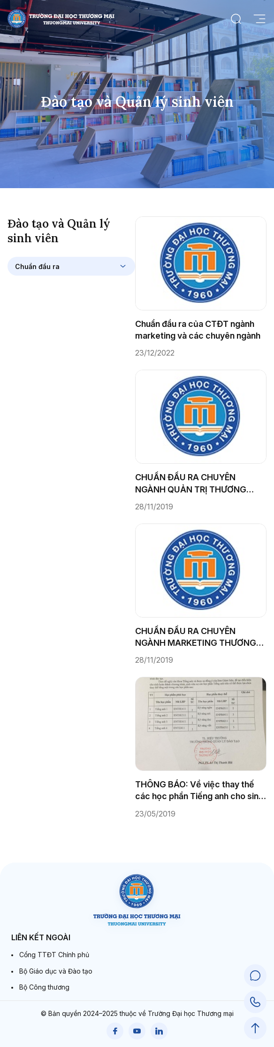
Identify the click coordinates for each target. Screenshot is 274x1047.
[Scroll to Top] (255, 1028)
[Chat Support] (255, 975)
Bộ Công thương (44, 987)
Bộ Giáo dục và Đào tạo (55, 971)
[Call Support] (255, 1002)
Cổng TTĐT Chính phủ (54, 955)
